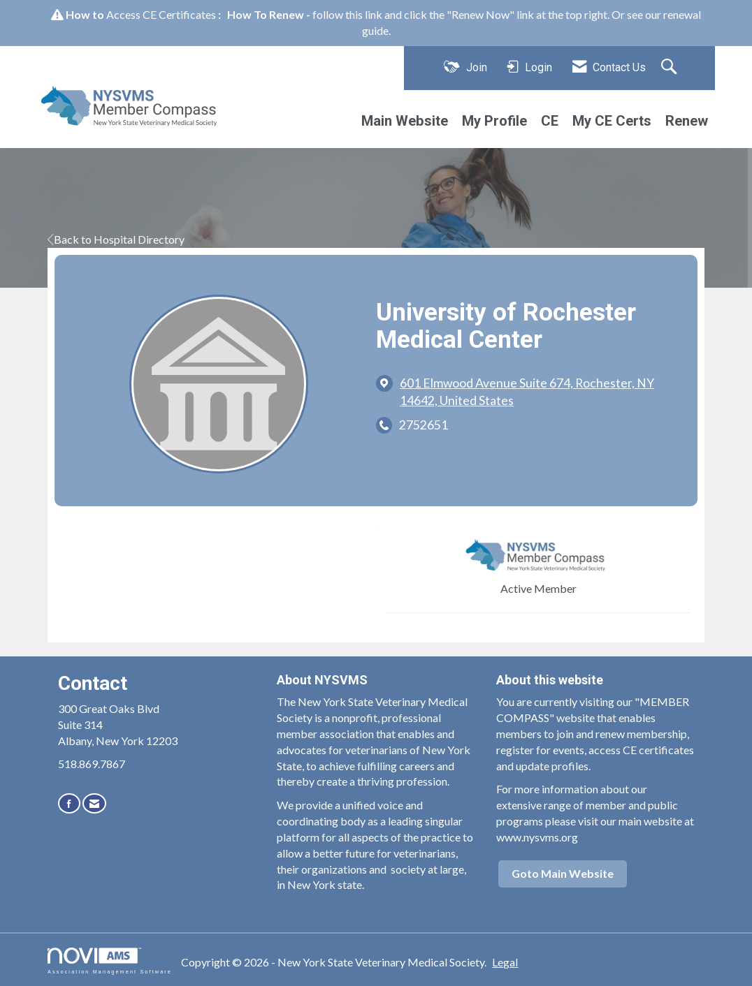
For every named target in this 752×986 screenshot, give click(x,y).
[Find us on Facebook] (69, 803)
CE (549, 120)
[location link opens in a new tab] (538, 391)
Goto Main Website (563, 873)
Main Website (404, 120)
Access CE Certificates (161, 14)
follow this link (347, 14)
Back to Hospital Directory (116, 239)
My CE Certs (611, 120)
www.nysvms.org (537, 837)
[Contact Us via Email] (94, 803)
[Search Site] (670, 68)
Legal (505, 962)
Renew (686, 120)
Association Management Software (110, 960)
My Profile (494, 120)
